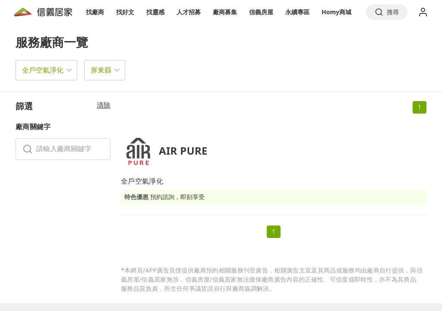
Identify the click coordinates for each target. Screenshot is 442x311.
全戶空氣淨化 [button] (42, 70)
